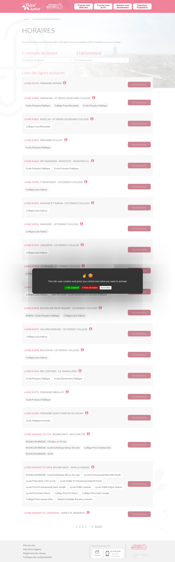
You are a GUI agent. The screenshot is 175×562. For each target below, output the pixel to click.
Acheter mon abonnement (122, 6)
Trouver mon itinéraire (83, 6)
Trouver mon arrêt (103, 6)
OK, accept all (72, 288)
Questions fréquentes (142, 6)
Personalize (105, 288)
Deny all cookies (89, 288)
